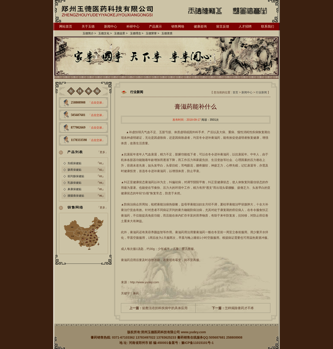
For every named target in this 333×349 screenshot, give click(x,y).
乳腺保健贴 (74, 182)
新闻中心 (110, 26)
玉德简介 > (89, 33)
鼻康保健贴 (74, 189)
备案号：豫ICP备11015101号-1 (191, 343)
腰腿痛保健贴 (76, 195)
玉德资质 (167, 33)
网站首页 (65, 26)
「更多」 (102, 152)
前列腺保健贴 (76, 176)
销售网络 (177, 26)
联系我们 (267, 26)
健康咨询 (200, 26)
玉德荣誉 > (152, 33)
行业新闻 (261, 92)
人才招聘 (245, 26)
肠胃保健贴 (74, 169)
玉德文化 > (105, 33)
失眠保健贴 (74, 163)
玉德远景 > (120, 33)
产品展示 (155, 26)
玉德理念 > (136, 33)
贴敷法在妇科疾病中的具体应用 (158, 308)
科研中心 (132, 26)
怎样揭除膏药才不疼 (233, 308)
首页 (235, 92)
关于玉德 (88, 26)
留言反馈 (222, 26)
